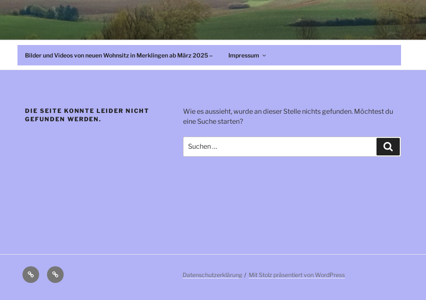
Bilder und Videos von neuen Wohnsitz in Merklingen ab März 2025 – (119, 55)
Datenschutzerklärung (212, 274)
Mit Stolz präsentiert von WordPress (297, 274)
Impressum (247, 55)
